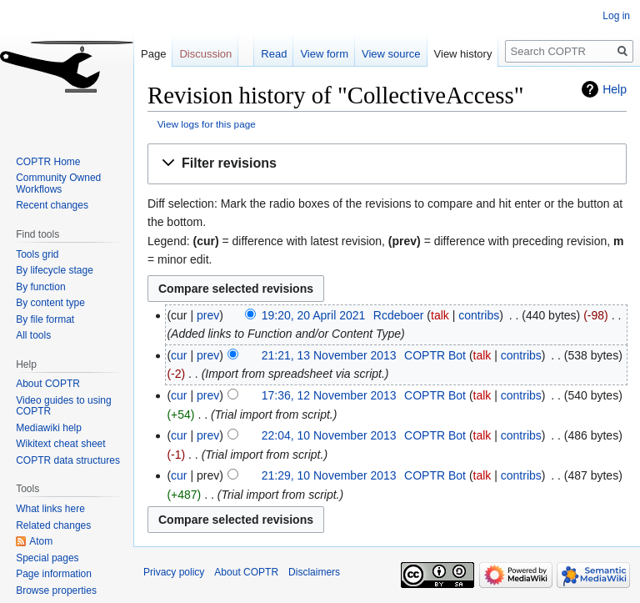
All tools (33, 335)
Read (274, 54)
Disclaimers (314, 572)
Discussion (205, 54)
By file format (45, 319)
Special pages (47, 558)
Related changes (53, 525)
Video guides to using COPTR (64, 406)
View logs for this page (207, 123)
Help (614, 89)
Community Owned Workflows (58, 183)
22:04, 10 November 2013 (329, 435)
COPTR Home (48, 162)
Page (153, 54)
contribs (478, 315)
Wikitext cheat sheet (60, 444)
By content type (50, 303)
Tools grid (37, 254)
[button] (387, 164)
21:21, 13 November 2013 (329, 355)
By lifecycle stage (54, 270)
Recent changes (52, 205)
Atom (40, 541)
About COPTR (48, 383)
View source (391, 54)
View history (463, 54)
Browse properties (56, 590)
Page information (54, 574)
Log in (616, 16)
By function (40, 287)
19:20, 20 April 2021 (314, 315)
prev (208, 315)
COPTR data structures (68, 460)
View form (324, 54)
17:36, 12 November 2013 (329, 395)
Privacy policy (173, 572)
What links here (50, 509)
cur (179, 355)
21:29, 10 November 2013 (329, 475)
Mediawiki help (49, 428)
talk (440, 315)
